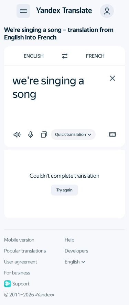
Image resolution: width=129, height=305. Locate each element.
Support (17, 283)
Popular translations (25, 251)
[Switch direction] (64, 55)
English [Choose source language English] (34, 56)
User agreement (20, 262)
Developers (76, 251)
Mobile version (19, 240)
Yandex (44, 294)
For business (17, 272)
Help (69, 240)
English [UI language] (75, 262)
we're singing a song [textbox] (49, 87)
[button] (112, 78)
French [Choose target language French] (95, 56)
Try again (64, 190)
